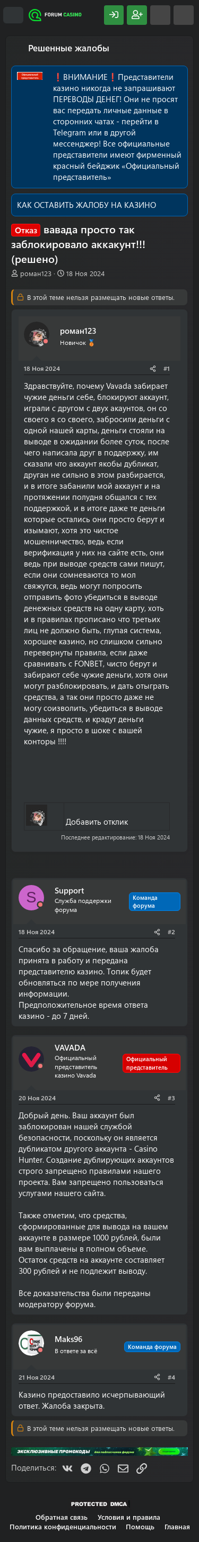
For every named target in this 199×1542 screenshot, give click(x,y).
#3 (171, 1097)
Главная (177, 1526)
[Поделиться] (153, 368)
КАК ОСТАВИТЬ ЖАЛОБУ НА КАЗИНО (86, 204)
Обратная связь (62, 1516)
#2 (171, 931)
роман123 (35, 273)
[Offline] (45, 341)
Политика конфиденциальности (63, 1526)
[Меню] (13, 15)
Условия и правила (129, 1516)
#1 (166, 368)
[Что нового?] (160, 15)
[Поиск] (184, 15)
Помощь (140, 1526)
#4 (171, 1377)
